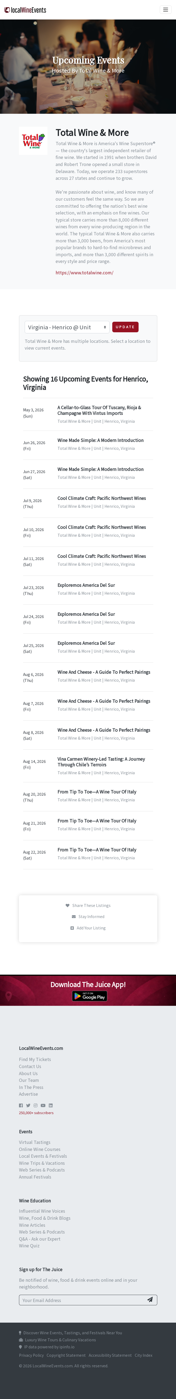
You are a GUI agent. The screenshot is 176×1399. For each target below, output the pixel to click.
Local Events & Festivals (43, 1156)
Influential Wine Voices (42, 1211)
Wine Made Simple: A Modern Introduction (100, 440)
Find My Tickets (35, 1059)
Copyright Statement (66, 1355)
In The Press (31, 1087)
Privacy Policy (31, 1355)
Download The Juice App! (88, 984)
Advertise (28, 1094)
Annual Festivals (35, 1176)
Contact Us (30, 1066)
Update (125, 326)
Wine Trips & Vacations (42, 1163)
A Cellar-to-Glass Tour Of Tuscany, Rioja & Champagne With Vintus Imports (99, 410)
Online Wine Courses (39, 1149)
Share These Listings (88, 905)
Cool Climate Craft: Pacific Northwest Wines (101, 498)
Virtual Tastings (34, 1142)
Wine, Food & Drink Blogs (45, 1218)
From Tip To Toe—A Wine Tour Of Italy (96, 791)
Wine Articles (32, 1225)
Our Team (29, 1080)
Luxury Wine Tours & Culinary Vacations (57, 1339)
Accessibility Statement (110, 1355)
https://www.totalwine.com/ (84, 272)
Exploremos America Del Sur (86, 585)
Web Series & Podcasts (42, 1169)
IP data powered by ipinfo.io (47, 1346)
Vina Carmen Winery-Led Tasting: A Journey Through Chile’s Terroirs (101, 762)
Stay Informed (88, 916)
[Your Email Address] (81, 1300)
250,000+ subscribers (36, 1112)
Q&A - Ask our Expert (39, 1238)
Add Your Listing (88, 928)
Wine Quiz (29, 1245)
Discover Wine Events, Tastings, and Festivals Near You (70, 1332)
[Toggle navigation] (166, 9)
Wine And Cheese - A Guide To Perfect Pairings (103, 672)
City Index (143, 1355)
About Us (28, 1073)
